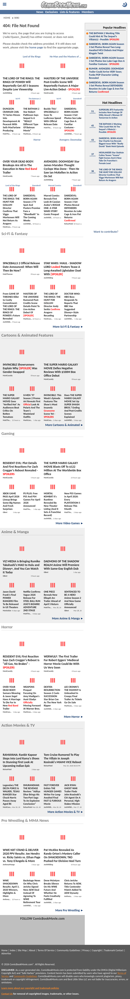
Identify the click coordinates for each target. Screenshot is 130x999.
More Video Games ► (69, 523)
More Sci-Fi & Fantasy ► (68, 327)
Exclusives (51, 12)
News (39, 12)
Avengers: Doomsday (70, 139)
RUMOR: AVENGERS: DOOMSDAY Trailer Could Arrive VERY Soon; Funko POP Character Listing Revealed (106, 73)
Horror (37, 139)
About (32, 950)
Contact (119, 950)
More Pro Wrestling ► (69, 910)
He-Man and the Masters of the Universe (66, 56)
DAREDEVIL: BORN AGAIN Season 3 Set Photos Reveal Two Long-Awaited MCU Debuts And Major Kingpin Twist (106, 48)
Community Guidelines (68, 950)
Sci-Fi (18, 98)
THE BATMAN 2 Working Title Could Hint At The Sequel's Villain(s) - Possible (104, 36)
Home (7, 17)
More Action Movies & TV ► (65, 812)
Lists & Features (70, 12)
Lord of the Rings (32, 56)
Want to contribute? (106, 229)
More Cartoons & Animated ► (64, 425)
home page (36, 47)
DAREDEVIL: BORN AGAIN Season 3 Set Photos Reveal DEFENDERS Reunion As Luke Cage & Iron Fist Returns (106, 87)
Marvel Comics (54, 185)
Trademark (109, 950)
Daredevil (77, 98)
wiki (16, 17)
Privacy (86, 950)
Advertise (6, 953)
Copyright (97, 950)
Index (12, 950)
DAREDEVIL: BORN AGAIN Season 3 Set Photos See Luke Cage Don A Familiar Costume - (107, 61)
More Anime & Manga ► (67, 618)
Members (88, 12)
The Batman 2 (35, 98)
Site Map (22, 950)
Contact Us (7, 993)
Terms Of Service (46, 950)
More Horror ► (73, 717)
